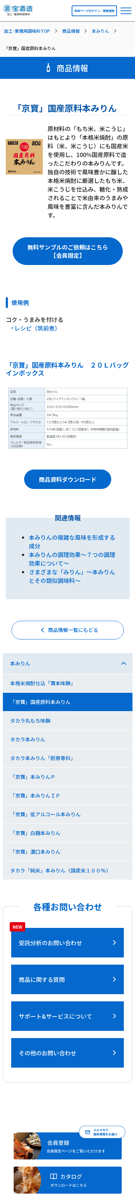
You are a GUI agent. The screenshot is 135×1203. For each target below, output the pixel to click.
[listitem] (32, 31)
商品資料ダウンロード (67, 479)
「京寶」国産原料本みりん (40, 701)
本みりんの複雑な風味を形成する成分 (72, 541)
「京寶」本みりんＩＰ (35, 795)
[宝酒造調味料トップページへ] (18, 12)
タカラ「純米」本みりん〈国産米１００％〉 (60, 870)
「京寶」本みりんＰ (32, 776)
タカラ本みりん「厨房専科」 (43, 758)
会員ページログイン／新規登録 (94, 11)
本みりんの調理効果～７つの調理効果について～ (72, 558)
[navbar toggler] (126, 11)
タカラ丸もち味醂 (30, 720)
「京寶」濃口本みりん (35, 851)
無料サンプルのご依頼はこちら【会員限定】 (67, 251)
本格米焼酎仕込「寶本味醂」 (43, 683)
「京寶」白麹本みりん (35, 832)
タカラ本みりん (27, 739)
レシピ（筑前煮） (37, 328)
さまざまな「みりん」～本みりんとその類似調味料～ (72, 576)
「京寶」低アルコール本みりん (45, 814)
